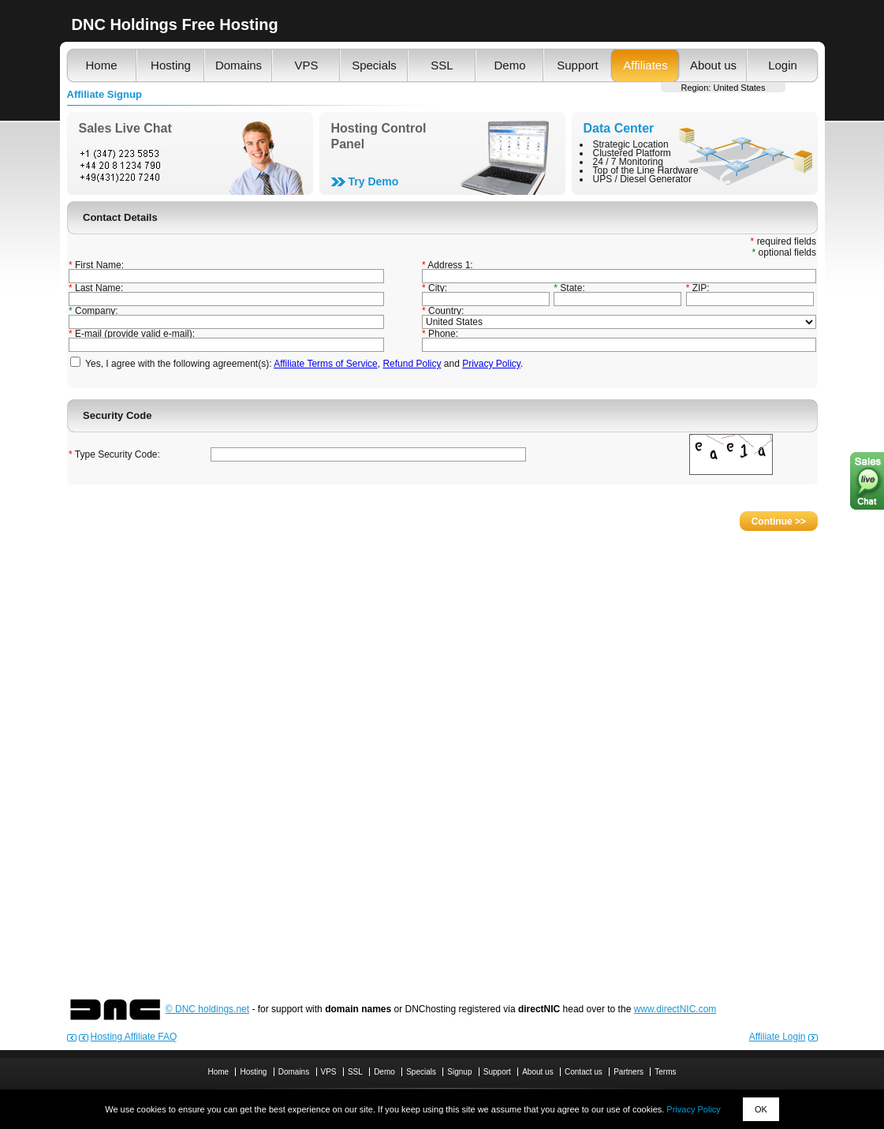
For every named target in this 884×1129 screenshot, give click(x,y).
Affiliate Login (777, 1036)
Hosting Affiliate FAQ (134, 1036)
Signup (459, 1071)
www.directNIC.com (675, 1009)
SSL (442, 65)
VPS (306, 65)
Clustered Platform (632, 153)
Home (101, 65)
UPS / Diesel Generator (642, 179)
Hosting (171, 65)
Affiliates (645, 65)
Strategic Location (631, 144)
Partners (628, 1071)
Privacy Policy (693, 1109)
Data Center (619, 128)
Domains (238, 65)
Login (782, 65)
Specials (374, 65)
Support (578, 65)
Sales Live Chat (125, 128)
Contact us (583, 1071)
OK (761, 1109)
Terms (665, 1071)
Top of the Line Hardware (646, 170)
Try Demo (374, 181)
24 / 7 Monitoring (628, 161)
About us (713, 65)
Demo (509, 65)
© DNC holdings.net (207, 1009)
